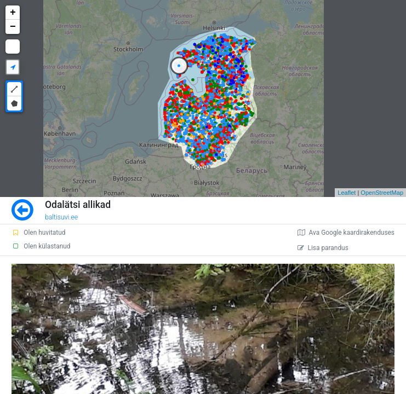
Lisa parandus (323, 248)
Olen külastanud (41, 246)
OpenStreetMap (382, 192)
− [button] (13, 26)
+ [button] (13, 12)
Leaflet (347, 192)
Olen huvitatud (38, 232)
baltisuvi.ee (61, 217)
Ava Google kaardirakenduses (346, 232)
